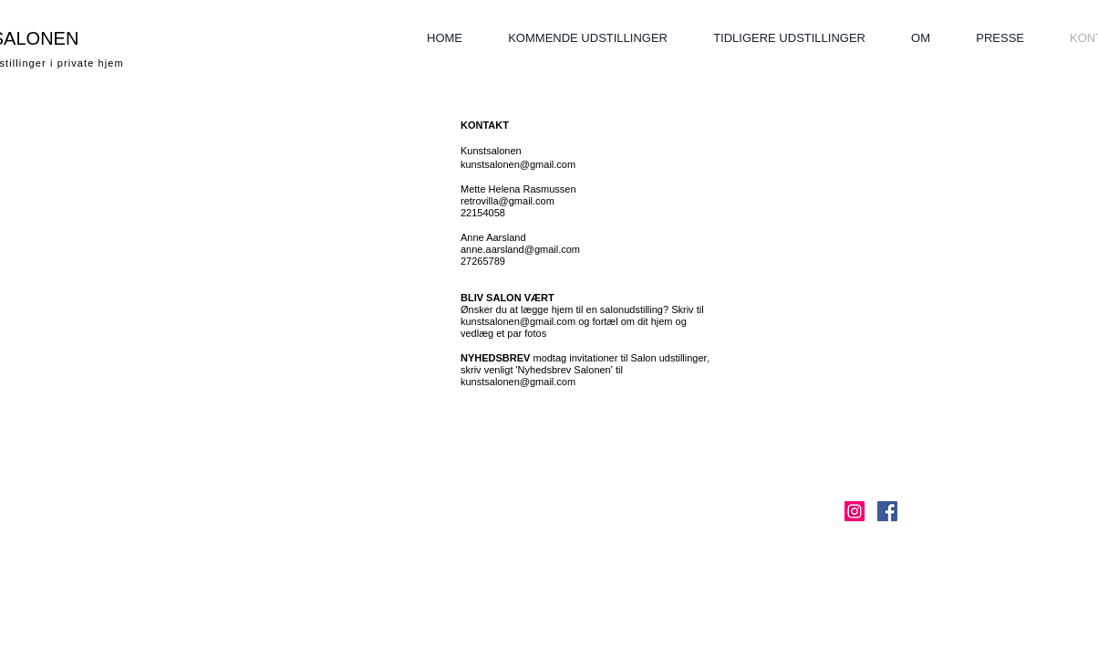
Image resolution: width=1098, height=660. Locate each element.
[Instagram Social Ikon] (854, 511)
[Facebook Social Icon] (887, 511)
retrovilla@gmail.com (507, 200)
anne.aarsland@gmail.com (520, 249)
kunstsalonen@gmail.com (518, 164)
